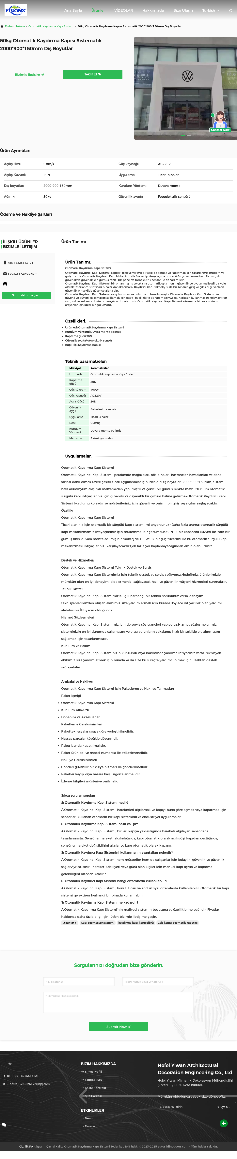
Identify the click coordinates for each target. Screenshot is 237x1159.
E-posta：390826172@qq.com (26, 1084)
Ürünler (98, 10)
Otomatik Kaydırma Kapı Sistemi (51, 26)
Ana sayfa (73, 10)
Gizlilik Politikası (30, 1146)
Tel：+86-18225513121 (21, 1076)
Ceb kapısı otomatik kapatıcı (178, 923)
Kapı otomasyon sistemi (97, 923)
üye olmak (224, 1107)
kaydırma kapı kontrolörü (136, 923)
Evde (8, 26)
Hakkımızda (153, 10)
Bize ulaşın (183, 10)
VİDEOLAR (123, 10)
